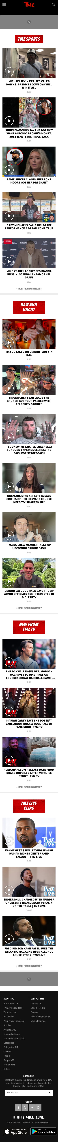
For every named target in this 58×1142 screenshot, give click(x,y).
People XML (9, 1060)
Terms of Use (10, 1012)
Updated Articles (11, 1034)
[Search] (53, 4)
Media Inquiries (38, 1021)
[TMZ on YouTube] (32, 1107)
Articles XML (10, 1030)
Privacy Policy (19, 1086)
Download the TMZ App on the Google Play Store (43, 1131)
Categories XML (11, 1047)
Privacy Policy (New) (13, 1008)
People (7, 1056)
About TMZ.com (11, 1003)
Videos (7, 1069)
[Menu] (4, 4)
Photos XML (9, 1064)
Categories (9, 1043)
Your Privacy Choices (14, 1021)
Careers (34, 1012)
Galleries (8, 1051)
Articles (7, 1025)
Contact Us (36, 1003)
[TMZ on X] (25, 1107)
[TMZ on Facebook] (18, 1107)
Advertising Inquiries (40, 1016)
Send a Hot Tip (38, 1008)
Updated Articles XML (14, 1038)
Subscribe (49, 1093)
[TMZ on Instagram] (38, 1107)
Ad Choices (9, 1016)
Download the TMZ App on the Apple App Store (16, 1131)
